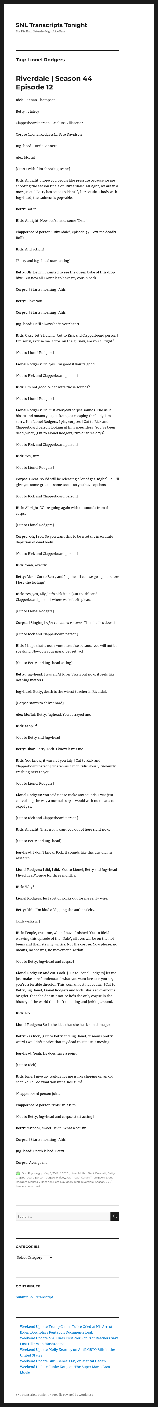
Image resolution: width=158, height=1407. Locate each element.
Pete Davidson (63, 1181)
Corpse (50, 1177)
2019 (65, 1173)
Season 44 (102, 1181)
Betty (111, 1173)
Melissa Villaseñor (40, 1181)
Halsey (60, 1177)
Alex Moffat (79, 1173)
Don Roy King (31, 1173)
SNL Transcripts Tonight (51, 25)
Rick (77, 1181)
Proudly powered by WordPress (72, 1395)
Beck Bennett (97, 1173)
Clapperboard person (30, 1177)
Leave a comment (28, 1186)
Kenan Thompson (93, 1177)
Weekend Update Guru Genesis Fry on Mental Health (63, 1361)
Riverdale (87, 1181)
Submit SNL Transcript (34, 1297)
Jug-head (73, 1177)
